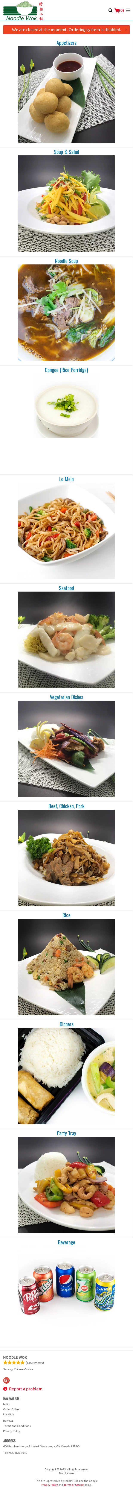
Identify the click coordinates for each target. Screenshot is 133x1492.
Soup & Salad (66, 151)
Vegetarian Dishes (66, 697)
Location (8, 1414)
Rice (66, 915)
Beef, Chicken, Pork (66, 806)
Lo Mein (66, 479)
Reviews (8, 1420)
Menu (6, 1403)
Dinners (66, 1024)
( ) (119, 10)
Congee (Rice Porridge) (66, 369)
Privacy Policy (11, 1431)
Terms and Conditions (17, 1425)
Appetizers (66, 42)
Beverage (66, 1242)
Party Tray (66, 1133)
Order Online (11, 1409)
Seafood (66, 588)
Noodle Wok (15, 1357)
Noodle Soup (66, 260)
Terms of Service (74, 1484)
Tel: (15, 1452)
